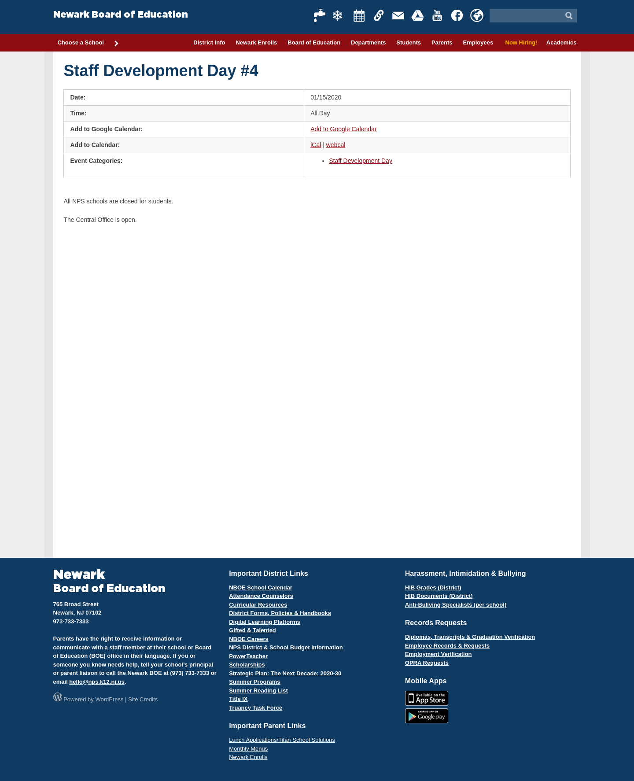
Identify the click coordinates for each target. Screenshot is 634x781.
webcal (336, 144)
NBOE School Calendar (260, 587)
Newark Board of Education (120, 14)
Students (408, 42)
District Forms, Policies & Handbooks (280, 613)
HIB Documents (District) (439, 596)
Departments (368, 42)
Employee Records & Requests (447, 645)
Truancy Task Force (255, 707)
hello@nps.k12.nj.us (96, 681)
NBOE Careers (249, 639)
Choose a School (88, 43)
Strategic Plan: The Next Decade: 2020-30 (285, 673)
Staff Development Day (360, 160)
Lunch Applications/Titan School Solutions (282, 740)
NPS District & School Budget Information (286, 647)
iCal (315, 144)
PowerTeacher (248, 656)
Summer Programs (254, 681)
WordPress (109, 699)
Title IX (238, 699)
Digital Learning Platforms (264, 622)
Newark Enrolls (256, 42)
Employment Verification (438, 654)
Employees (478, 42)
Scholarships (247, 664)
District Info (209, 42)
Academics (561, 42)
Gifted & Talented (252, 630)
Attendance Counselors (261, 596)
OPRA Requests (427, 662)
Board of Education (314, 42)
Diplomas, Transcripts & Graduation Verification (470, 637)
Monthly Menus (248, 748)
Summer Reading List (258, 690)
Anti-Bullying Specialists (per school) (455, 604)
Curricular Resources (258, 604)
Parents (442, 42)
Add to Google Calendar (343, 129)
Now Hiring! (520, 42)
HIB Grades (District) (433, 587)
